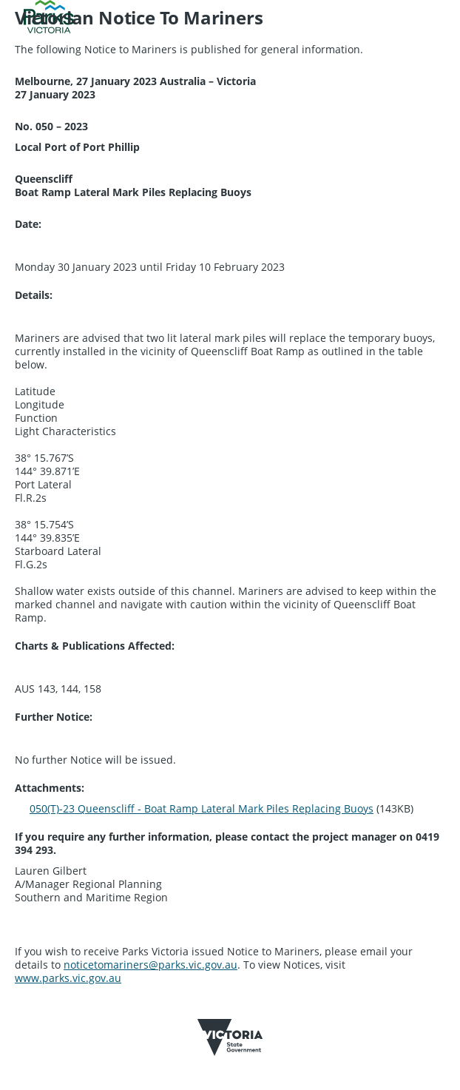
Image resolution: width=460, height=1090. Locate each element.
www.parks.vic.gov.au (68, 978)
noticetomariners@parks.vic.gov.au (150, 965)
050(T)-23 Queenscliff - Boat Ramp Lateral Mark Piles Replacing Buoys (201, 808)
